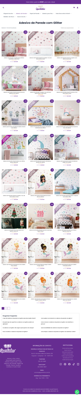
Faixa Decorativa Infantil (63, 13)
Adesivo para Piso (48, 13)
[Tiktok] (74, 366)
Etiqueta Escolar (9, 13)
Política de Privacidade (68, 358)
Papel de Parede (35, 13)
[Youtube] (78, 366)
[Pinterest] (65, 366)
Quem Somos (68, 352)
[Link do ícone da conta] (77, 7)
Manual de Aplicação (68, 354)
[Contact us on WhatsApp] (77, 392)
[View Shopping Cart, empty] (74, 7)
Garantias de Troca (67, 360)
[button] (3, 8)
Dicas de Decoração (67, 350)
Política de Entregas (67, 356)
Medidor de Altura (9, 16)
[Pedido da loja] (69, 28)
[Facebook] (69, 366)
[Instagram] (60, 366)
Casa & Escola (22, 16)
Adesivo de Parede (22, 13)
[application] (13, 13)
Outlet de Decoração (68, 361)
